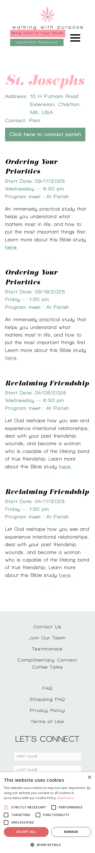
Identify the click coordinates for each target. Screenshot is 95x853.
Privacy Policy (47, 710)
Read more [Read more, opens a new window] (66, 798)
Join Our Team (47, 637)
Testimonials (47, 648)
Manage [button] (71, 832)
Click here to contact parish (45, 134)
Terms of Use (47, 721)
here (10, 247)
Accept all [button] (26, 832)
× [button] (89, 777)
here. (65, 466)
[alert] (47, 812)
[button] (47, 844)
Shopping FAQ (47, 699)
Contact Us (47, 626)
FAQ (48, 688)
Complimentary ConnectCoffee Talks (47, 664)
